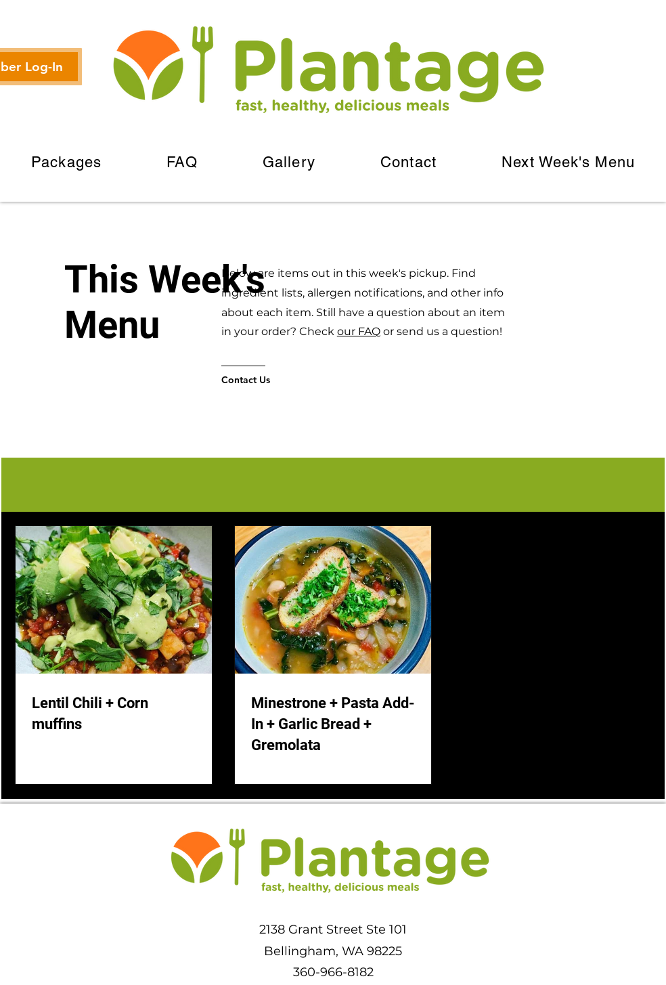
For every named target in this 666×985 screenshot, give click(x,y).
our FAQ (358, 331)
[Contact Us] (275, 380)
